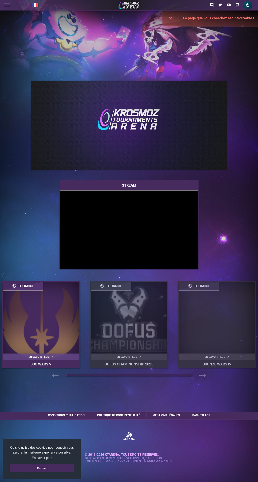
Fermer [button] (42, 468)
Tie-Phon (154, 458)
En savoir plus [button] (42, 458)
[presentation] (55, 375)
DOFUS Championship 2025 (129, 364)
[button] (66, 375)
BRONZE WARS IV (217, 364)
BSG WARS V (40, 364)
